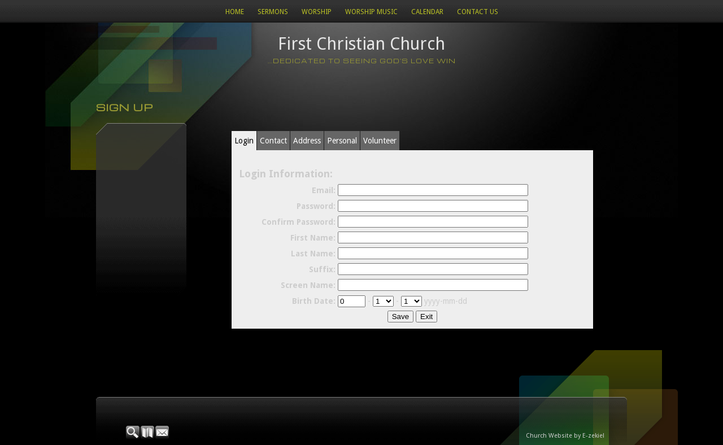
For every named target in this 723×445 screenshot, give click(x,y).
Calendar (427, 12)
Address (307, 140)
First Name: (313, 237)
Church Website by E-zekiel (565, 435)
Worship (317, 12)
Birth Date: (314, 301)
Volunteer (380, 140)
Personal (342, 140)
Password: (316, 206)
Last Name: (313, 253)
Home (234, 12)
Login (244, 140)
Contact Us (477, 12)
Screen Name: (308, 285)
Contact (273, 140)
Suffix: (322, 269)
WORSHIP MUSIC (371, 12)
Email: (324, 190)
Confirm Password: (299, 221)
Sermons (273, 12)
